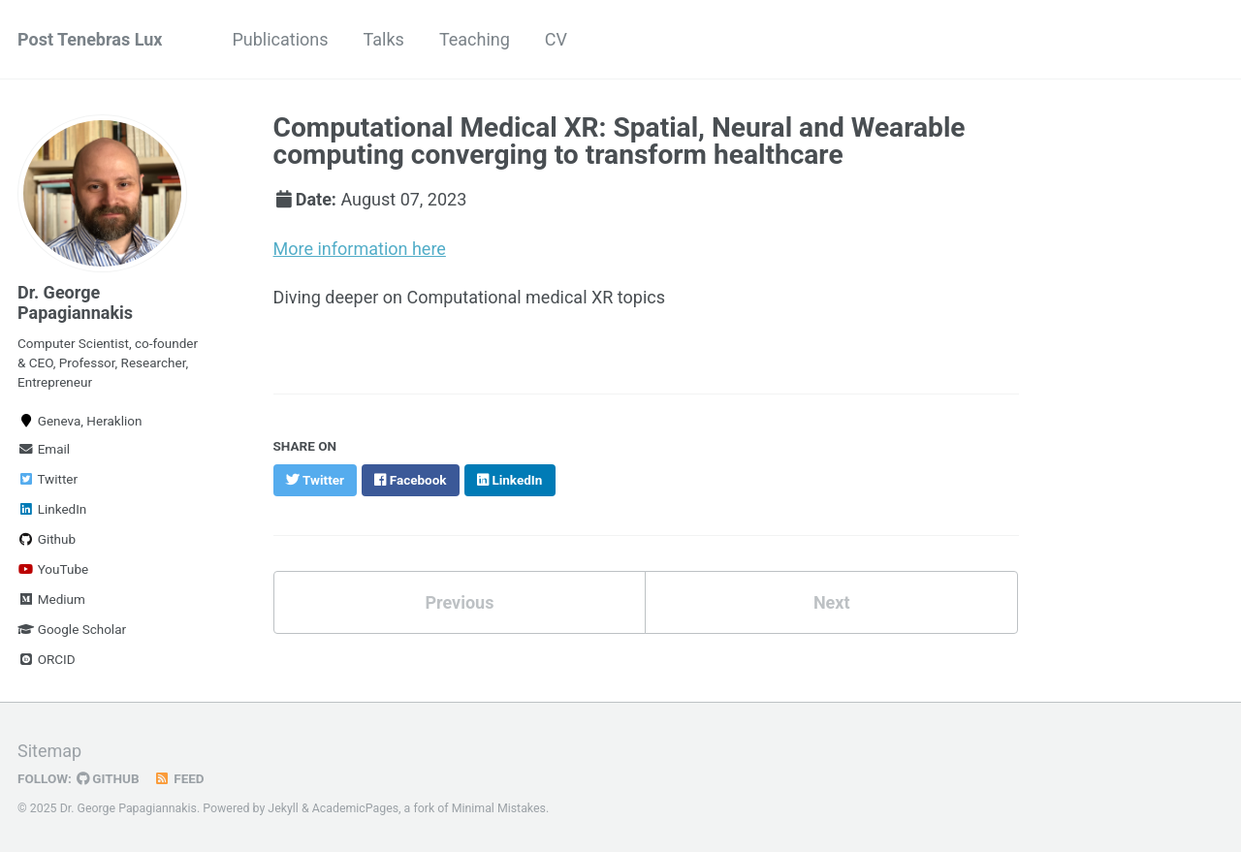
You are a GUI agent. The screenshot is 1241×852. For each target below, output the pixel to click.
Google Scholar (71, 629)
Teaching (474, 39)
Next (831, 602)
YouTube (52, 569)
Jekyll (283, 808)
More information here (359, 248)
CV (556, 39)
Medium (51, 599)
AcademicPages (355, 808)
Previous (459, 602)
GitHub (108, 778)
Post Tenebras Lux (89, 39)
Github (46, 539)
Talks (384, 39)
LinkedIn (51, 509)
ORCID (46, 659)
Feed (179, 778)
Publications (280, 39)
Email (43, 449)
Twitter (47, 479)
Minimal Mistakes (499, 808)
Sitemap (49, 751)
